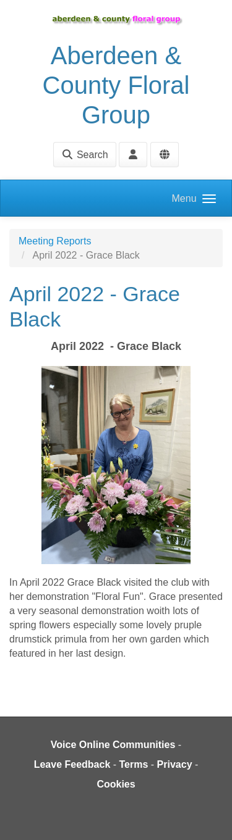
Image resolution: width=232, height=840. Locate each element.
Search (84, 154)
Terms (133, 764)
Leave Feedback (72, 764)
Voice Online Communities (113, 744)
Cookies (116, 784)
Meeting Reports (55, 241)
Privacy (174, 764)
